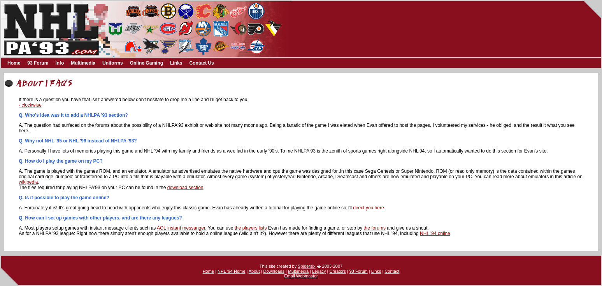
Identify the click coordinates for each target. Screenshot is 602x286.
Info (59, 63)
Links (176, 63)
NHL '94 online (435, 233)
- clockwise (30, 105)
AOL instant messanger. (182, 228)
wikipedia (28, 182)
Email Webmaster (301, 276)
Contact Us (201, 63)
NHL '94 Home (231, 271)
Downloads (273, 271)
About (254, 271)
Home (13, 63)
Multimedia (83, 63)
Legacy (319, 271)
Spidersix (306, 266)
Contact (391, 271)
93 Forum (37, 63)
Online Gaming (146, 63)
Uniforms (112, 63)
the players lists (251, 228)
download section (185, 187)
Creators (338, 271)
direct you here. (369, 208)
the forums (374, 228)
